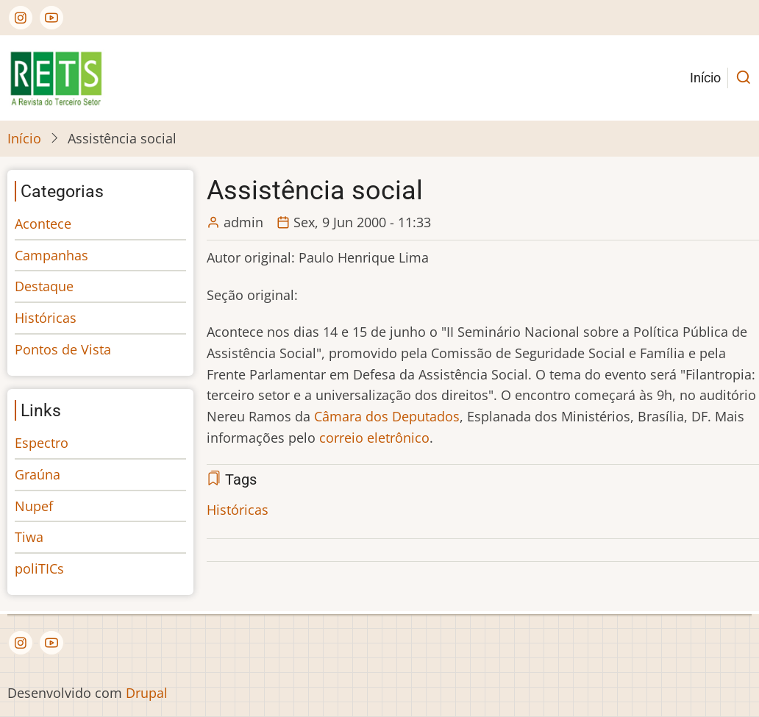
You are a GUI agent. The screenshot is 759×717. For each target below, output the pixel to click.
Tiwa (29, 537)
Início (705, 77)
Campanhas (51, 255)
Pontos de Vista (63, 349)
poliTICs (39, 568)
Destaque (44, 286)
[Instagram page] (20, 17)
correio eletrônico (374, 437)
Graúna (37, 474)
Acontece (43, 223)
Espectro (41, 443)
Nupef (34, 506)
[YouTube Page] (51, 17)
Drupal (147, 693)
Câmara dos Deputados (387, 416)
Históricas (237, 509)
